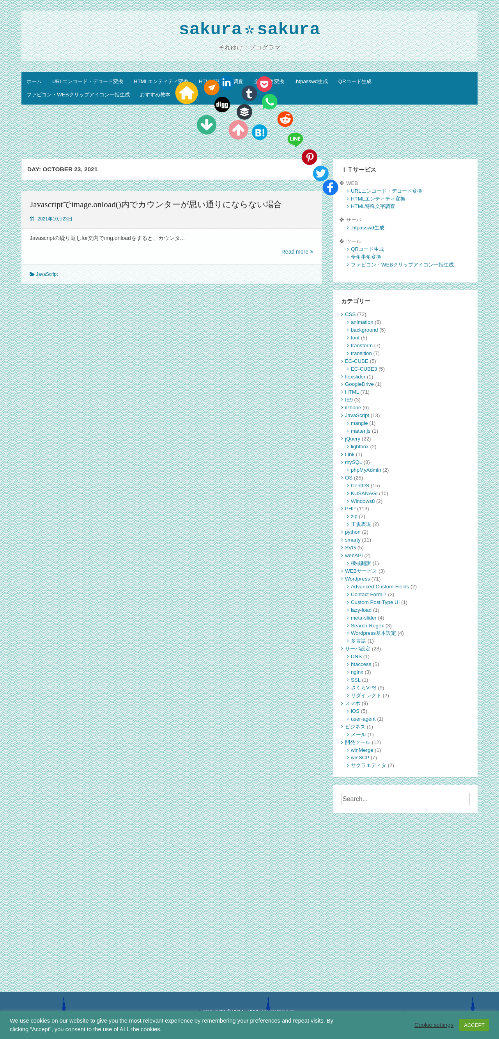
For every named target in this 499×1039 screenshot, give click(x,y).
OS (348, 478)
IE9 (349, 400)
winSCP (360, 757)
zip (354, 516)
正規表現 (361, 524)
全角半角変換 (269, 81)
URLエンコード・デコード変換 (88, 81)
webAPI (354, 555)
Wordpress (357, 579)
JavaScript (47, 274)
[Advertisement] (249, 133)
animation (362, 322)
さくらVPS (364, 688)
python (353, 532)
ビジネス (355, 727)
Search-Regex (367, 626)
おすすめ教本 (155, 95)
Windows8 (363, 501)
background (364, 330)
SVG (350, 548)
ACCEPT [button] (474, 1025)
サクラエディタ (368, 765)
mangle (359, 423)
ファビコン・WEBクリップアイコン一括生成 (78, 95)
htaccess (361, 664)
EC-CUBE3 (364, 369)
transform (362, 345)
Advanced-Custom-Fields (380, 587)
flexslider (355, 377)
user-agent (363, 719)
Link (349, 454)
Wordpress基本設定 (373, 633)
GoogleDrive (359, 384)
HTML (352, 392)
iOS (355, 711)
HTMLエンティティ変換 (161, 81)
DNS (356, 656)
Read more (297, 252)
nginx (357, 672)
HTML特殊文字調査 (221, 81)
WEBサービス (361, 571)
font (355, 338)
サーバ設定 (357, 649)
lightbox (360, 446)
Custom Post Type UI (375, 602)
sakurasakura (249, 30)
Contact (190, 95)
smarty (353, 540)
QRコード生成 (355, 81)
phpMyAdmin (366, 470)
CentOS (360, 485)
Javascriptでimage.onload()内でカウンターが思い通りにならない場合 (156, 204)
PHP (350, 509)
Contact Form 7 (369, 594)
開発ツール (357, 742)
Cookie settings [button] (433, 1025)
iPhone (353, 407)
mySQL (353, 462)
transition (361, 353)
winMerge (362, 750)
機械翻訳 (361, 563)
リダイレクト (366, 695)
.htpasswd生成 (311, 81)
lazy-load (361, 610)
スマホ (352, 703)
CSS (350, 314)
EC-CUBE (356, 361)
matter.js (360, 431)
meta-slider (364, 618)
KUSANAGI (364, 493)
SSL (356, 680)
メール (358, 734)
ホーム (34, 81)
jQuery (352, 439)
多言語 (358, 641)
